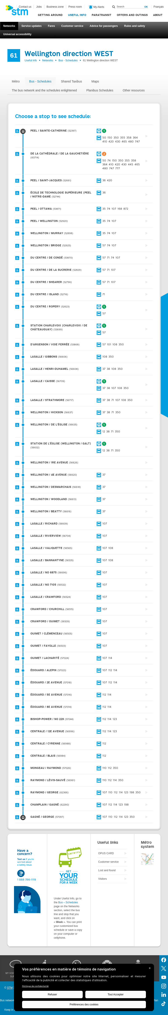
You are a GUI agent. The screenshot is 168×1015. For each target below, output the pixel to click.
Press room (75, 6)
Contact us (25, 6)
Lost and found (107, 870)
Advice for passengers (104, 25)
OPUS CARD (106, 853)
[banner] (19, 11)
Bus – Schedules (68, 902)
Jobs (39, 6)
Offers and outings (132, 15)
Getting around (50, 15)
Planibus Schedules (99, 90)
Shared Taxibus (71, 81)
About (158, 15)
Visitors (102, 878)
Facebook (163, 959)
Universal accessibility (17, 34)
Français (159, 6)
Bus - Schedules (67, 60)
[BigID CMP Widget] (84, 988)
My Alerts (96, 7)
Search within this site (114, 7)
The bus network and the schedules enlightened (44, 90)
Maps (95, 81)
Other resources (134, 90)
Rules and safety (134, 25)
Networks (9, 25)
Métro (16, 81)
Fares (51, 25)
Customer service (72, 25)
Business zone (55, 6)
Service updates (31, 25)
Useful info (77, 15)
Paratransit (101, 15)
